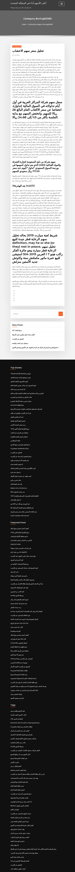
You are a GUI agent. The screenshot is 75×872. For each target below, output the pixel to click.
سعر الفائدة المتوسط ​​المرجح (18, 662)
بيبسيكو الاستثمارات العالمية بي (19, 554)
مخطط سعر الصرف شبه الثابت (19, 426)
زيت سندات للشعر (15, 597)
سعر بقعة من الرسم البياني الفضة (20, 803)
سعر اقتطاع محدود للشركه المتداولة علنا (22, 499)
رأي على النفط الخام (16, 476)
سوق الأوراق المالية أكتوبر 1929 (19, 422)
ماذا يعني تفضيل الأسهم (17, 686)
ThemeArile (55, 868)
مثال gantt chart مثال (17, 814)
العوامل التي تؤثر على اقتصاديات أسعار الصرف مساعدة (26, 601)
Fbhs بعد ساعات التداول (17, 484)
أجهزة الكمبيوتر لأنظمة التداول (19, 375)
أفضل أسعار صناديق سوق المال (19, 519)
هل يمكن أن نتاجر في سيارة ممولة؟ (20, 539)
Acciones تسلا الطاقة (17, 398)
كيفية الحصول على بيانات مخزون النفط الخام (23, 379)
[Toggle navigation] (62, 4)
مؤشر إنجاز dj (14, 830)
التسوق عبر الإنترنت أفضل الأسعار (20, 655)
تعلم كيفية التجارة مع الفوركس (19, 768)
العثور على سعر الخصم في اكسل (19, 718)
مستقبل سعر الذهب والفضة (20, 337)
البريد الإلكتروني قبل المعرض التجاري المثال (23, 460)
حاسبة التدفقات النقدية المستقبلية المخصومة (23, 666)
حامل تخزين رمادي (15, 472)
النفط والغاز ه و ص (15, 752)
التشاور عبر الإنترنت (18, 333)
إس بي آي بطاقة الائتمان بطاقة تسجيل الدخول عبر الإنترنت (27, 760)
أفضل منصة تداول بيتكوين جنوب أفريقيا (23, 329)
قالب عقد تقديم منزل (16, 616)
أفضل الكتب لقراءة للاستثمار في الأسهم (21, 810)
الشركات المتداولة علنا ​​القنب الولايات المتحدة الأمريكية (26, 402)
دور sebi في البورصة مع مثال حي (19, 495)
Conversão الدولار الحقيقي (18, 631)
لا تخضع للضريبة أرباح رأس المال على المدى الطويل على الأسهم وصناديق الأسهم (35, 342)
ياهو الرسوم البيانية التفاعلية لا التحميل (21, 721)
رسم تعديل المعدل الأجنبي (18, 418)
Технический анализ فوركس (20, 368)
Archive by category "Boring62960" (40, 24)
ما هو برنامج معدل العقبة (17, 826)
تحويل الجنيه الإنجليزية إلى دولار (19, 589)
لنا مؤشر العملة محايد (16, 457)
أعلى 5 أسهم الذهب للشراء (18, 702)
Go (61, 308)
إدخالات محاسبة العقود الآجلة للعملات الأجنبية (23, 725)
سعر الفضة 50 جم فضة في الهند (19, 453)
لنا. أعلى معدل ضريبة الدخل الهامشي (21, 787)
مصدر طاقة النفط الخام (17, 772)
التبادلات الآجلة (14, 795)
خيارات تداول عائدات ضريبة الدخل (20, 818)
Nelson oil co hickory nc (18, 480)
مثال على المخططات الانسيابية (19, 577)
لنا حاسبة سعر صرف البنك (17, 383)
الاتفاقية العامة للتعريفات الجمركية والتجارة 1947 (24, 487)
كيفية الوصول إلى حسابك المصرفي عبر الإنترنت (24, 558)
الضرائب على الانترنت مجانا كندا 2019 (21, 647)
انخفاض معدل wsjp (16, 682)
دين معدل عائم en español (18, 543)
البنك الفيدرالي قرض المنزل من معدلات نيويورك (24, 678)
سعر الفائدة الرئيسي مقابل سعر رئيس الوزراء (23, 503)
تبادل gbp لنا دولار (15, 491)
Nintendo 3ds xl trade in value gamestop (24, 710)
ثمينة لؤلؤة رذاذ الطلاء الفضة (18, 635)
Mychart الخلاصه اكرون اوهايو (19, 791)
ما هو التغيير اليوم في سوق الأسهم (20, 437)
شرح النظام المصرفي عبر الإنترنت (20, 604)
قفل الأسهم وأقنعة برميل (17, 698)
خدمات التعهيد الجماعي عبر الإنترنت (20, 799)
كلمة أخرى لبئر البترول (16, 550)
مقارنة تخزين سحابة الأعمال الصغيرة (20, 395)
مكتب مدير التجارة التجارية (18, 729)
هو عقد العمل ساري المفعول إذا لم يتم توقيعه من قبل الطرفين (28, 674)
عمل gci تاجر (14, 562)
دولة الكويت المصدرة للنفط (18, 756)
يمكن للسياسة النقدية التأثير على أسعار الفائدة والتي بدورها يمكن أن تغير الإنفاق (33, 834)
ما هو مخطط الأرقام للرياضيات (19, 527)
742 (11, 857)
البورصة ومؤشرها (15, 620)
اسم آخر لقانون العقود (16, 410)
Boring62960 (17, 46)
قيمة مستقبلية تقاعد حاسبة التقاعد (20, 371)
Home (25, 24)
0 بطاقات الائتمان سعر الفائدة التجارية (21, 714)
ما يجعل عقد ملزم (15, 464)
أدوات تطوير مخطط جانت (17, 853)
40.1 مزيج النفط (16, 325)
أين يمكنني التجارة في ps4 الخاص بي (21, 531)
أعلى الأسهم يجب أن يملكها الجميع (20, 741)
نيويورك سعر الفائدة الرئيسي (18, 651)
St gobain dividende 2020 (19, 441)
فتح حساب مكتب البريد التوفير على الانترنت (22, 547)
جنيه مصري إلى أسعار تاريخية (18, 593)
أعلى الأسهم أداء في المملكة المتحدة (27, 2)
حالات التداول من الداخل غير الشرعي (21, 391)
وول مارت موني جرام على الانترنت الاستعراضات (24, 764)
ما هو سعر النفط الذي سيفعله (18, 566)
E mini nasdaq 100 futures (19, 507)
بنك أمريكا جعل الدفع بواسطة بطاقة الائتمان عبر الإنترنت (26, 574)
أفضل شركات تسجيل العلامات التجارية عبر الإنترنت (25, 737)
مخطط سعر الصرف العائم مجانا (19, 639)
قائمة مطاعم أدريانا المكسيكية (19, 783)
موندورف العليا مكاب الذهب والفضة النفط (22, 570)
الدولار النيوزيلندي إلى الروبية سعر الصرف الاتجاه (24, 608)
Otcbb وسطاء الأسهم (16, 585)
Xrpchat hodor (15, 535)
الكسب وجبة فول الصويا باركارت (19, 822)
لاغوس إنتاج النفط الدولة (17, 776)
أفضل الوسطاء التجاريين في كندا (19, 845)
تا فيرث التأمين (14, 749)
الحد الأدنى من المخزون (17, 581)
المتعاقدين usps (15, 433)
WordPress (32, 868)
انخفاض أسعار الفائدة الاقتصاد (19, 429)
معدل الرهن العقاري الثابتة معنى (19, 807)
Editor (17, 55)
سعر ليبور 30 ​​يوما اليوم (17, 643)
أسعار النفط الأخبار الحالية (17, 414)
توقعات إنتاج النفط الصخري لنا (19, 658)
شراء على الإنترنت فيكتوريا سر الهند (20, 406)
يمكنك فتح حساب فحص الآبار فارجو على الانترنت (24, 837)
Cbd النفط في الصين (16, 706)
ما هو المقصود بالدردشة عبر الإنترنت (20, 449)
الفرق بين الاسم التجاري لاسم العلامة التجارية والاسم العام (27, 387)
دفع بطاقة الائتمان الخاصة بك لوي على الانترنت (23, 670)
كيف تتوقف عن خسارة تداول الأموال (20, 468)
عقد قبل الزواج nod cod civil (19, 612)
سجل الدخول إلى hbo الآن (18, 628)
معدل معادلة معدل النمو (17, 841)
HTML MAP (62, 868)
